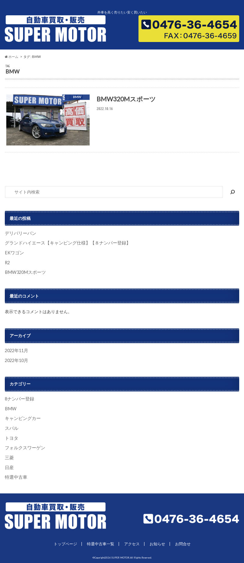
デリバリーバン (19, 234)
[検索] (232, 193)
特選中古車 (15, 477)
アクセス (132, 543)
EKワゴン (14, 253)
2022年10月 (16, 360)
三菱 (9, 457)
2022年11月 (16, 351)
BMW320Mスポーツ (24, 272)
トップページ (65, 543)
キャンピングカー (21, 418)
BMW (10, 409)
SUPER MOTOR (120, 557)
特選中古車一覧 (100, 543)
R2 (7, 263)
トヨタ (11, 438)
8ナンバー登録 (18, 399)
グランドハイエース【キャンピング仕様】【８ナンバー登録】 (63, 243)
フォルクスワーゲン (24, 447)
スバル (11, 428)
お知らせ (157, 543)
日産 (9, 467)
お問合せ (183, 543)
